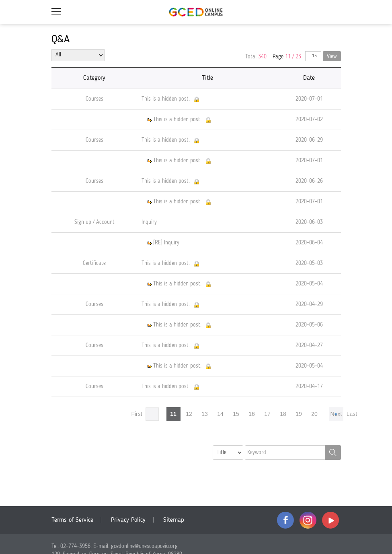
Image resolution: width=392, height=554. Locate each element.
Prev (152, 414)
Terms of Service (72, 520)
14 (220, 414)
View (332, 56)
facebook (285, 520)
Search (333, 452)
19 (299, 414)
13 (204, 414)
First (136, 414)
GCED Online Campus (196, 12)
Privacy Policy (128, 520)
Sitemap (173, 520)
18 (283, 414)
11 (173, 414)
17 (267, 414)
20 (314, 414)
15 (236, 414)
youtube (330, 520)
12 (189, 414)
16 (251, 414)
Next (336, 414)
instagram (308, 520)
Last (352, 414)
